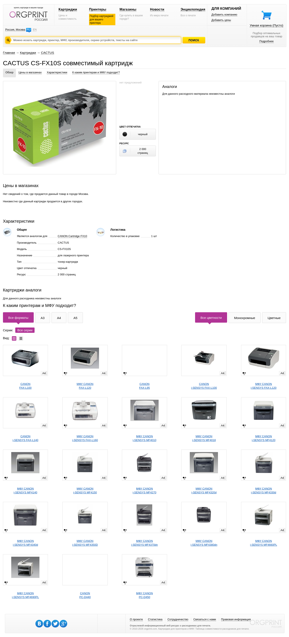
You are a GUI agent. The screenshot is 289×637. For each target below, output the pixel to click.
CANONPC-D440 (85, 595)
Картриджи (68, 9)
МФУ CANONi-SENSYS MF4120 (263, 438)
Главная (9, 52)
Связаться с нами (204, 619)
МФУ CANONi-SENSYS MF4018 (204, 438)
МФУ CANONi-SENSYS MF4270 (144, 490)
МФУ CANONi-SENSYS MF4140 (25, 490)
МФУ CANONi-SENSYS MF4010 (144, 438)
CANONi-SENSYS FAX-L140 (25, 438)
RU (29, 29)
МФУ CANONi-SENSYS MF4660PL (263, 542)
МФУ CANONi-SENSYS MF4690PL (25, 595)
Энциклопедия (192, 9)
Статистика (155, 619)
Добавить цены (221, 20)
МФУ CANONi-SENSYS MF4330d (263, 490)
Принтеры (97, 9)
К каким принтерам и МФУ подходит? (96, 72)
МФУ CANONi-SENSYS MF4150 (85, 490)
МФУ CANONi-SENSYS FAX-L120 (263, 385)
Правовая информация (236, 619)
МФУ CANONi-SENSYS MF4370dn (144, 542)
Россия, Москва (15, 29)
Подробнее (266, 41)
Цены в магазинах (30, 72)
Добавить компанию (224, 14)
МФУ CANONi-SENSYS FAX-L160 (85, 438)
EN (35, 29)
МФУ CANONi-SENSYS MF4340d (25, 542)
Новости (157, 9)
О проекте (136, 619)
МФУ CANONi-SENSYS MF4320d (204, 490)
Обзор (10, 72)
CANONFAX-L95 (144, 385)
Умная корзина (266, 25)
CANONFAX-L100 (25, 385)
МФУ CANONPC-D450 (144, 595)
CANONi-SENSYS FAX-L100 (204, 385)
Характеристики (57, 72)
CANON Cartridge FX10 (72, 236)
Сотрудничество (178, 619)
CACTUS (47, 52)
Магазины (128, 9)
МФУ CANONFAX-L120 (85, 385)
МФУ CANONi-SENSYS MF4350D (85, 542)
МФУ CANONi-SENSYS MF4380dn (204, 542)
